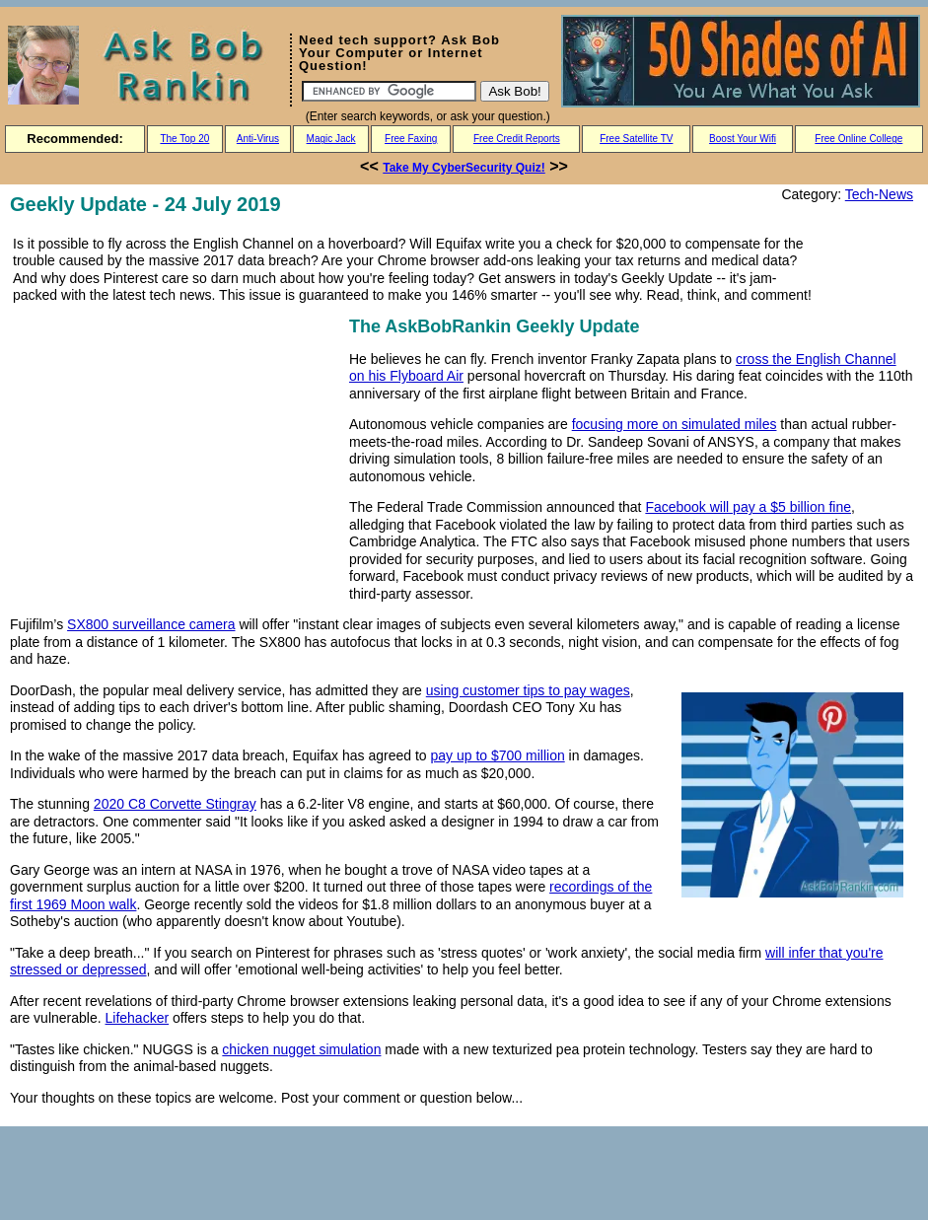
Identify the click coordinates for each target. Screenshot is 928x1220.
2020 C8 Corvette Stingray (175, 804)
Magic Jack (331, 138)
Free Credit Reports (516, 138)
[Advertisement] (175, 451)
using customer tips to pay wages (528, 690)
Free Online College (858, 138)
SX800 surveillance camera (151, 624)
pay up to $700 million (498, 755)
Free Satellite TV (636, 138)
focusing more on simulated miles (674, 424)
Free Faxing (411, 138)
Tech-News (879, 194)
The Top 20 (184, 138)
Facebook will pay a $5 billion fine (748, 507)
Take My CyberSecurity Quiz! (464, 168)
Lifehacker (138, 1018)
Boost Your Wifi (742, 138)
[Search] (389, 91)
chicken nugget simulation (301, 1049)
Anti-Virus (258, 138)
